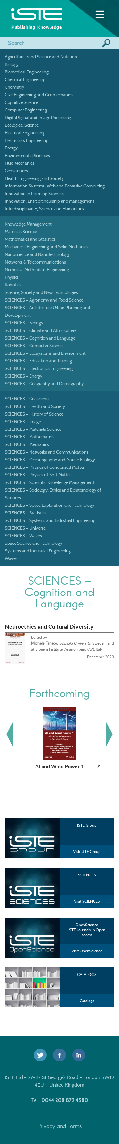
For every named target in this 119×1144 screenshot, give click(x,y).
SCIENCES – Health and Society (35, 406)
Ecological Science (22, 125)
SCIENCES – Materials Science (33, 429)
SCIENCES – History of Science (34, 414)
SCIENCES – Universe (25, 528)
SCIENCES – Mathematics (29, 437)
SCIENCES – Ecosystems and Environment (45, 353)
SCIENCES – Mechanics (27, 444)
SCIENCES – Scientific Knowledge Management (49, 482)
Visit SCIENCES (87, 901)
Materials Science (21, 231)
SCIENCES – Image (23, 421)
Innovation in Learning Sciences (34, 193)
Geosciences (16, 171)
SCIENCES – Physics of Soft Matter (38, 475)
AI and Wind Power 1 (59, 766)
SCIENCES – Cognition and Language (40, 338)
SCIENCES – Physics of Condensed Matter (44, 467)
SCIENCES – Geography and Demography (44, 383)
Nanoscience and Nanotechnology (37, 254)
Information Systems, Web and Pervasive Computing (55, 186)
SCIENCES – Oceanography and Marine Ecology (50, 459)
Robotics (13, 285)
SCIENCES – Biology (24, 323)
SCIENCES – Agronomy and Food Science (44, 300)
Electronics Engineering (26, 140)
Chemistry (14, 87)
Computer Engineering (26, 110)
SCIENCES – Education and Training (38, 361)
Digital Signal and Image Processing (38, 117)
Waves (11, 558)
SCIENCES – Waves (23, 535)
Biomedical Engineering (27, 72)
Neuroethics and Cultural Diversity (49, 626)
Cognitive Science (21, 102)
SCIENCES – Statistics (25, 513)
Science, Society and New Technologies (41, 292)
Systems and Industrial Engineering (38, 551)
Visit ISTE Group (87, 851)
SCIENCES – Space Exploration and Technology (49, 505)
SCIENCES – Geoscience (27, 399)
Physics (12, 277)
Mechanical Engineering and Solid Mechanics (46, 247)
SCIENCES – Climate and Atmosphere (40, 330)
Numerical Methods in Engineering (37, 269)
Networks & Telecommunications (35, 262)
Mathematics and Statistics (30, 239)
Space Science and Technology (33, 543)
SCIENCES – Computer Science (34, 345)
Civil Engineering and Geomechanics (39, 95)
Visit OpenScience (86, 951)
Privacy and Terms (59, 1125)
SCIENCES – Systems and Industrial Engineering (50, 520)
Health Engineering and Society (34, 178)
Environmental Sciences (27, 155)
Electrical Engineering (24, 133)
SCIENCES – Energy (23, 376)
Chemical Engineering (25, 79)
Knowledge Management (28, 224)
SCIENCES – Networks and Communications (47, 452)
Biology (12, 64)
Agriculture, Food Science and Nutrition (41, 57)
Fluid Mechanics (19, 163)
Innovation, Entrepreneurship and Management (49, 201)
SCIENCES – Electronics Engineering (39, 368)
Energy (11, 148)
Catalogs (87, 1000)
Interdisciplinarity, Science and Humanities (44, 209)
